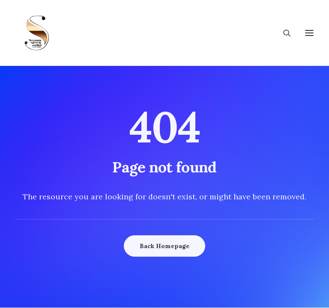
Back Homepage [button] (164, 246)
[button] (309, 33)
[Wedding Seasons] (36, 33)
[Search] (283, 33)
